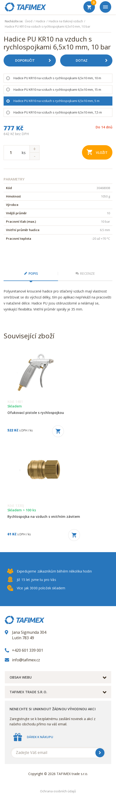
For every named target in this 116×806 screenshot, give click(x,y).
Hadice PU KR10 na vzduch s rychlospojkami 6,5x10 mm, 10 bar (47, 26)
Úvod (28, 21)
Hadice (40, 21)
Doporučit (35, 60)
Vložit (97, 152)
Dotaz (93, 60)
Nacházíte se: (14, 21)
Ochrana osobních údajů (58, 791)
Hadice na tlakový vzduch (66, 21)
